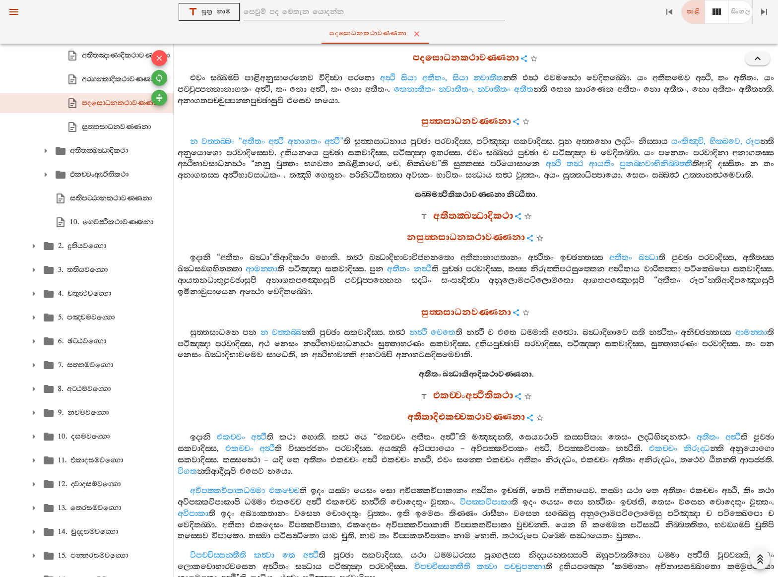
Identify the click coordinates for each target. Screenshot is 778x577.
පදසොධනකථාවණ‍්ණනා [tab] (391, 34)
